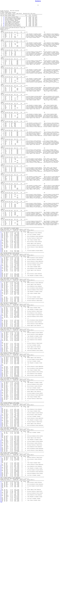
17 (0, 295)
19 (0, 297)
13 (0, 291)
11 (3, 30)
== (0, 302)
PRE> (1, 601)
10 (3, 27)
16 (0, 294)
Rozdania (38, 1)
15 (0, 293)
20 (0, 298)
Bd (0, 277)
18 (0, 296)
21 (0, 300)
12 (0, 290)
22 (0, 301)
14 (0, 292)
